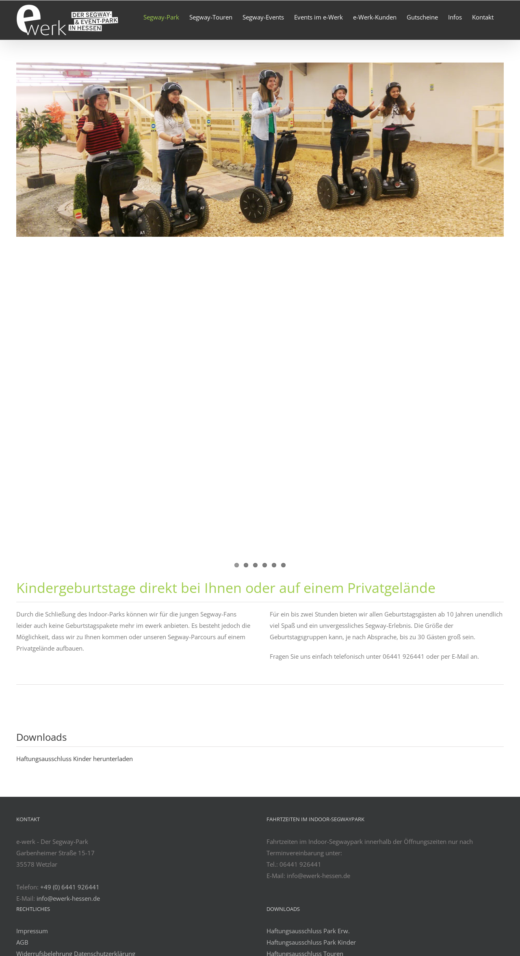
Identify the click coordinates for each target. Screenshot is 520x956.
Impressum (32, 931)
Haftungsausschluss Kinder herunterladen (74, 759)
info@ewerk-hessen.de (68, 898)
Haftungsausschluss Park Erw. (308, 931)
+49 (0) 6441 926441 (70, 887)
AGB (22, 942)
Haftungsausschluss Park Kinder (311, 942)
